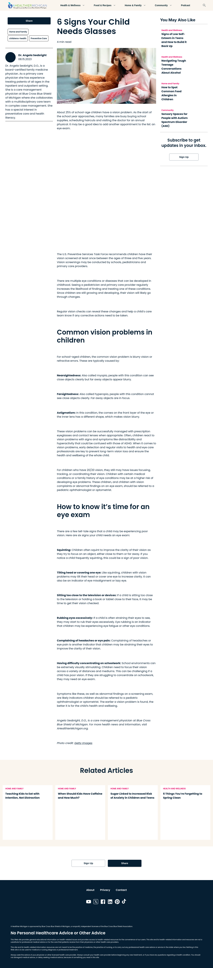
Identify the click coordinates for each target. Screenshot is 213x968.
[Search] (204, 5)
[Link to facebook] (103, 902)
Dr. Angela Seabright (32, 55)
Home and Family (18, 31)
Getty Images (83, 743)
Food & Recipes (105, 5)
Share (29, 20)
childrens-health (17, 38)
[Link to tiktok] (124, 902)
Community (163, 5)
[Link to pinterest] (117, 902)
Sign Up (183, 157)
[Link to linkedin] (110, 902)
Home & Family (135, 5)
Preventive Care (39, 38)
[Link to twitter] (96, 902)
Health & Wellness (72, 5)
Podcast (185, 5)
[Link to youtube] (89, 902)
